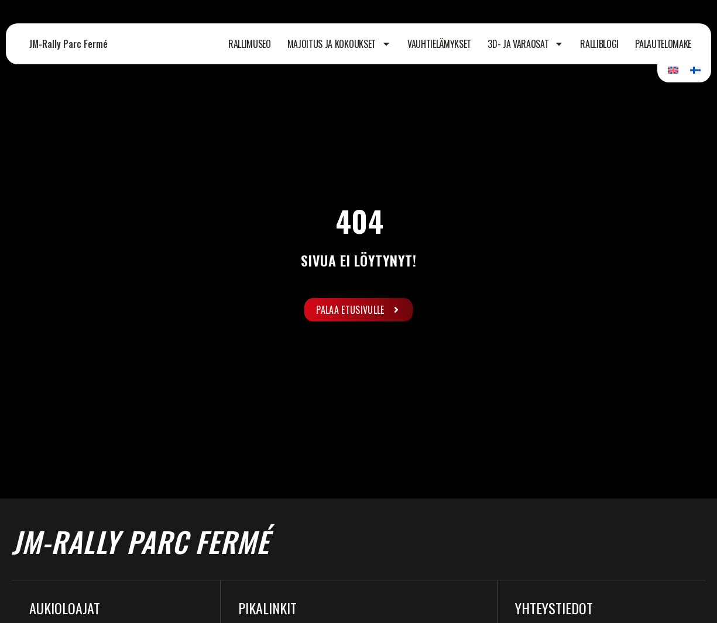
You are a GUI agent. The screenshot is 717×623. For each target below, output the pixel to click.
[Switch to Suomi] (695, 70)
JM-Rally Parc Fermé (68, 44)
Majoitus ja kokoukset (339, 43)
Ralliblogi (599, 44)
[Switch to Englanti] (673, 70)
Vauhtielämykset (439, 44)
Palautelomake (663, 44)
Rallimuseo (249, 44)
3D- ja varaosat (526, 43)
